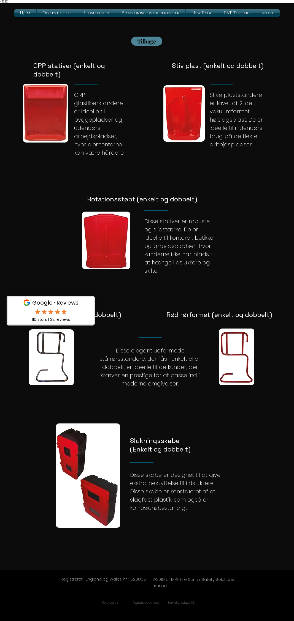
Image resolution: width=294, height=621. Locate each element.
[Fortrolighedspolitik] (181, 602)
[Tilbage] (146, 41)
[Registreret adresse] (146, 602)
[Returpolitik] (110, 602)
